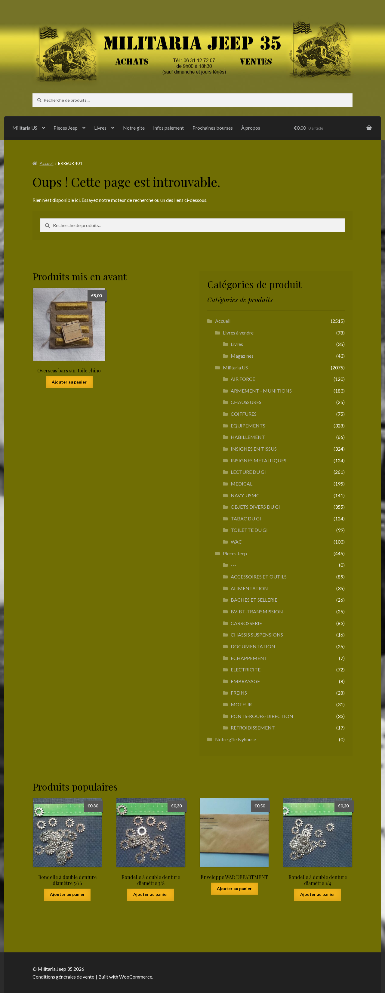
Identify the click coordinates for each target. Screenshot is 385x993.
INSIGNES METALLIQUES (258, 460)
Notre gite (134, 128)
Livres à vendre (238, 332)
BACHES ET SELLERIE (254, 600)
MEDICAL (241, 483)
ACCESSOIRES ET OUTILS (259, 576)
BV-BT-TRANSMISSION (257, 611)
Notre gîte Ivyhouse (235, 739)
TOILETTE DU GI (249, 530)
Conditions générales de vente (63, 976)
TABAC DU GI (246, 518)
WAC (236, 541)
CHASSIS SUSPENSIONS (257, 634)
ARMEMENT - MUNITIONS (261, 390)
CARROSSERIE (246, 623)
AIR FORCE (243, 379)
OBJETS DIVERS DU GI (255, 507)
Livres (100, 128)
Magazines (242, 356)
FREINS (239, 692)
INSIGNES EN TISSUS (254, 449)
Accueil (47, 163)
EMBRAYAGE (245, 681)
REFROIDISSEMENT (253, 727)
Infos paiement (168, 128)
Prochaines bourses (212, 128)
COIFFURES (244, 414)
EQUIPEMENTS (248, 425)
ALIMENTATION (249, 588)
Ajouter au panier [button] (69, 381)
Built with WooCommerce (125, 976)
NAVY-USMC (245, 495)
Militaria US (24, 128)
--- (233, 565)
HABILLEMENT (248, 437)
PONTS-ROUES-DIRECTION (262, 716)
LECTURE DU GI (248, 472)
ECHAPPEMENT (249, 658)
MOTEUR (241, 704)
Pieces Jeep (66, 128)
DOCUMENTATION (253, 646)
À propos (250, 128)
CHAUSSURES (246, 402)
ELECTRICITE (245, 669)
